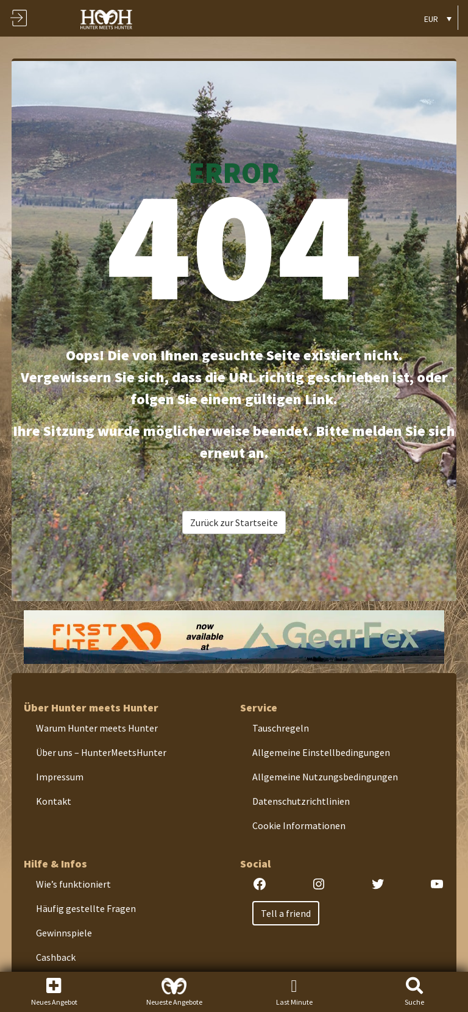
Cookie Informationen (299, 825)
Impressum (59, 777)
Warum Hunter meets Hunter (97, 728)
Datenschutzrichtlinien (301, 801)
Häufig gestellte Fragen (86, 908)
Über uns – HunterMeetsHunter (101, 752)
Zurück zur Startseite (234, 522)
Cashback (56, 957)
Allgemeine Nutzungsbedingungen (325, 777)
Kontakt (53, 801)
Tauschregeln (280, 728)
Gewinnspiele (64, 933)
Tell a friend (286, 913)
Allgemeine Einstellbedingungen (321, 752)
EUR (431, 18)
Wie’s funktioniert (73, 884)
